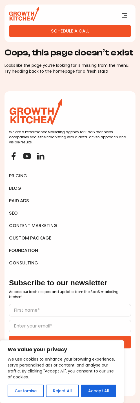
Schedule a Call (70, 31)
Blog (15, 188)
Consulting (23, 263)
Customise (26, 391)
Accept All (98, 391)
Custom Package (30, 238)
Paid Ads (19, 200)
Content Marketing (33, 225)
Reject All (62, 391)
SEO (13, 213)
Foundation (23, 250)
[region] (62, 371)
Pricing (18, 176)
